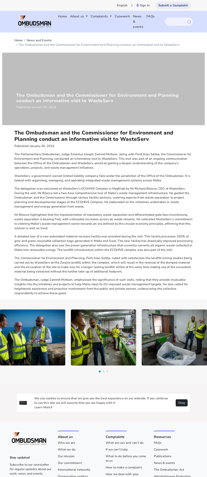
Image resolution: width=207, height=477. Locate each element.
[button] (100, 313)
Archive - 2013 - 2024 (170, 436)
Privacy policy (105, 466)
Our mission (66, 398)
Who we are (66, 384)
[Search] (177, 21)
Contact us (161, 429)
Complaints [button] (100, 16)
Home (62, 16)
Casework (122, 16)
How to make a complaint (124, 409)
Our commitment (70, 404)
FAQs (150, 16)
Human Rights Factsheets (172, 449)
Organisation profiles (73, 418)
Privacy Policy (163, 443)
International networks (74, 411)
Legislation (127, 466)
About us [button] (77, 16)
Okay (181, 344)
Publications (163, 398)
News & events (138, 21)
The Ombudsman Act (169, 411)
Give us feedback (118, 438)
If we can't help (117, 391)
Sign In (143, 5)
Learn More (43, 349)
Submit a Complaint (173, 5)
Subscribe (31, 438)
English (122, 5)
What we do (67, 391)
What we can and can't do (124, 384)
